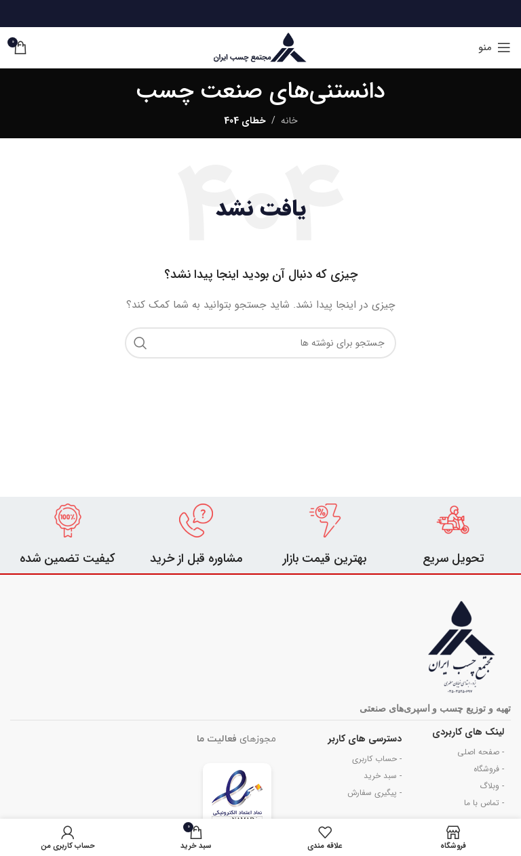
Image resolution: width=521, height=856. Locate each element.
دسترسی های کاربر (365, 738)
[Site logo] (260, 46)
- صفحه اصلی (480, 752)
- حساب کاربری (377, 758)
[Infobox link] (454, 535)
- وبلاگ (492, 785)
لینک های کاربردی (468, 732)
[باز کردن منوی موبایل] (494, 47)
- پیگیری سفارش (374, 792)
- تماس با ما (484, 802)
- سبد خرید (383, 775)
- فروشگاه (489, 768)
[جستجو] (260, 343)
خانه (289, 120)
